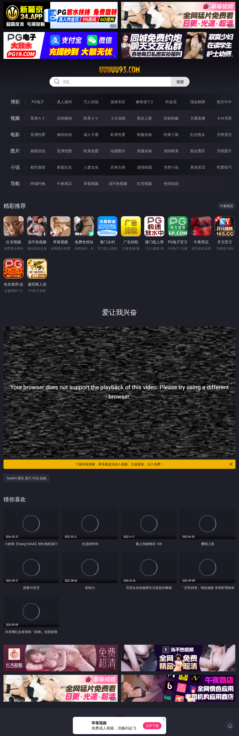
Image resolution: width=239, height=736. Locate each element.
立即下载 (152, 725)
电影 (15, 134)
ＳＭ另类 (224, 118)
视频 (15, 118)
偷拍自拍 (64, 134)
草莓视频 (91, 183)
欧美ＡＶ (91, 118)
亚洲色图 (64, 150)
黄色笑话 (197, 167)
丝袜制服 (171, 118)
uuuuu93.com (119, 69)
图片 (15, 151)
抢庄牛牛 (224, 101)
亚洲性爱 (37, 134)
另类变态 (224, 134)
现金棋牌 (197, 101)
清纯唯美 (171, 150)
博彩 (15, 102)
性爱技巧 (224, 167)
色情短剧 (171, 183)
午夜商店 (64, 183)
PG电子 (38, 101)
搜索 (180, 81)
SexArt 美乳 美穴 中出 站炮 (26, 478)
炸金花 (171, 101)
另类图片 (224, 150)
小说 (15, 167)
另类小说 (171, 167)
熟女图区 (197, 150)
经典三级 (171, 134)
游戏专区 (117, 101)
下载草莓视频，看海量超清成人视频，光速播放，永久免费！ (154, 464)
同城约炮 (37, 183)
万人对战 (91, 101)
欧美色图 (91, 150)
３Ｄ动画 (117, 118)
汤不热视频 (118, 183)
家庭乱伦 (64, 167)
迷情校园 (144, 167)
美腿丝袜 (144, 150)
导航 (15, 183)
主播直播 (197, 118)
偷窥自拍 (37, 150)
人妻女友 (91, 167)
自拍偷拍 (64, 118)
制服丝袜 (144, 134)
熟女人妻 (144, 118)
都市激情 (37, 167)
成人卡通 (91, 134)
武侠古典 (117, 167)
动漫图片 (117, 150)
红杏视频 (144, 183)
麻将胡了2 (144, 101)
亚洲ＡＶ (37, 118)
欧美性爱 (117, 134)
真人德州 (64, 101)
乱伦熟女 (197, 134)
